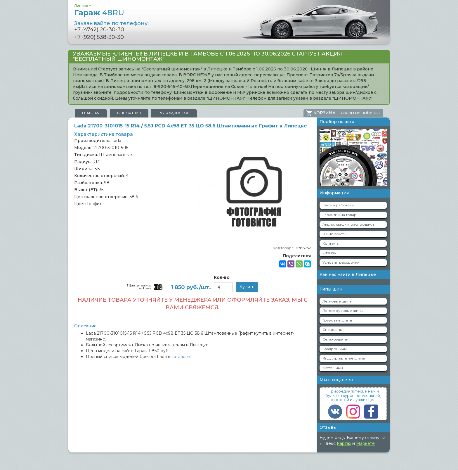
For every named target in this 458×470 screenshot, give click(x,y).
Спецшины (332, 329)
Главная (91, 113)
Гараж (99, 12)
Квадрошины (334, 349)
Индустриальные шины (343, 358)
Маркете (365, 443)
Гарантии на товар (339, 214)
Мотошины (332, 368)
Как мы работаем (338, 205)
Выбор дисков (174, 113)
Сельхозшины (335, 339)
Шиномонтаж (334, 233)
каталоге (180, 356)
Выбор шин (129, 113)
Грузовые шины (337, 320)
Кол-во (222, 277)
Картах (344, 443)
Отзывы (329, 252)
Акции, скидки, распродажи (348, 224)
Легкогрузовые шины (342, 310)
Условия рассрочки (341, 262)
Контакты (330, 243)
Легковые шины (337, 301)
